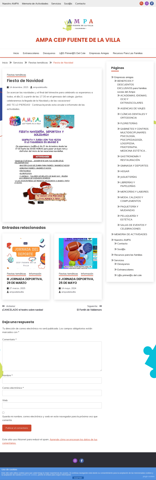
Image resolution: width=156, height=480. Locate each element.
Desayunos (49, 53)
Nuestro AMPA (10, 3)
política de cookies (29, 475)
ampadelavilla (40, 87)
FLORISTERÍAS (128, 123)
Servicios (56, 3)
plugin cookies (148, 476)
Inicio (16, 53)
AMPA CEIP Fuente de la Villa (78, 40)
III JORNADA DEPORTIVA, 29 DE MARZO (25, 281)
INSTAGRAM (147, 3)
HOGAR (124, 171)
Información (35, 273)
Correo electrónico (13, 387)
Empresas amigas (99, 53)
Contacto (80, 3)
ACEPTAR (78, 478)
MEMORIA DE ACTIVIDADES (130, 234)
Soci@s (68, 3)
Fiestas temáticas (16, 74)
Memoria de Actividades (35, 3)
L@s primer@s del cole (72, 53)
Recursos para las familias (128, 53)
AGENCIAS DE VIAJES (132, 108)
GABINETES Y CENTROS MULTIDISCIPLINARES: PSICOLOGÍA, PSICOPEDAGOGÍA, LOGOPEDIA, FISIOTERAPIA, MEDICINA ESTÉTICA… (134, 139)
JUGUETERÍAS (128, 176)
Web (5, 400)
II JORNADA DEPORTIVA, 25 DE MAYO (76, 281)
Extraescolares (31, 53)
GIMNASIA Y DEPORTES (134, 165)
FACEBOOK (152, 3)
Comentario (9, 339)
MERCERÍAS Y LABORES (134, 191)
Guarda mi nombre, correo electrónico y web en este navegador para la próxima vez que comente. (50, 418)
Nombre (7, 375)
